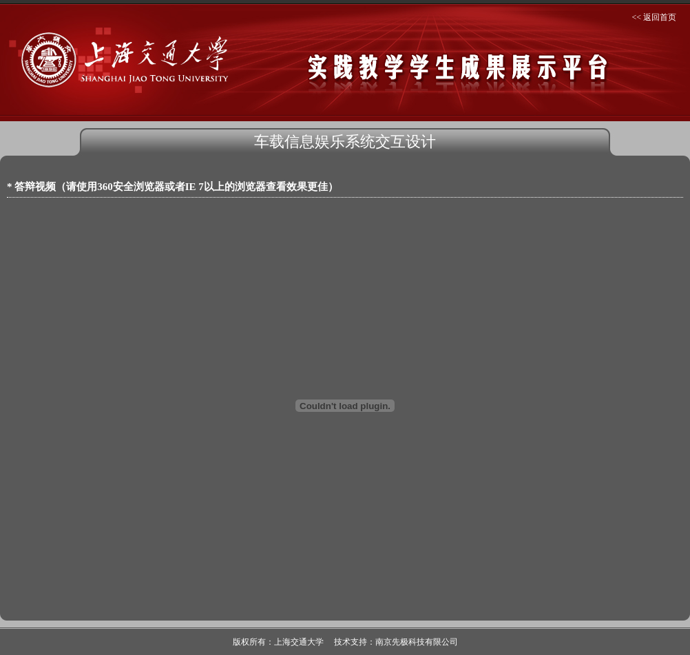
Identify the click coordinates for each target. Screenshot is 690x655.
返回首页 (659, 17)
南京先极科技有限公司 (416, 642)
